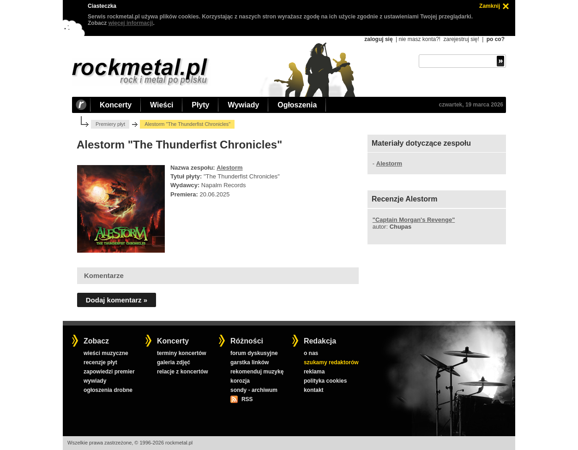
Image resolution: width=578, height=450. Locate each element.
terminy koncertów (181, 353)
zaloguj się (378, 39)
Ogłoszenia (297, 105)
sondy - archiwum (253, 390)
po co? (496, 39)
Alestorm (229, 167)
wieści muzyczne (106, 353)
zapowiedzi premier (109, 371)
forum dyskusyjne (254, 353)
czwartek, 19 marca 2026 (471, 104)
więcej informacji (130, 23)
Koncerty (116, 105)
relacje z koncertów (182, 371)
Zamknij (489, 6)
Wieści (161, 105)
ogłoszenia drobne (108, 390)
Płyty (200, 105)
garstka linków (249, 362)
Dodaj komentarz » (116, 300)
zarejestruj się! (461, 39)
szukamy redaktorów (331, 362)
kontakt (314, 390)
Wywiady (243, 105)
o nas (311, 353)
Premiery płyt (110, 124)
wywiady (95, 381)
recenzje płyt (100, 362)
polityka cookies (325, 381)
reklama (314, 371)
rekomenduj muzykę (256, 371)
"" (414, 219)
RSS (247, 399)
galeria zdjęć (173, 362)
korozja (240, 381)
